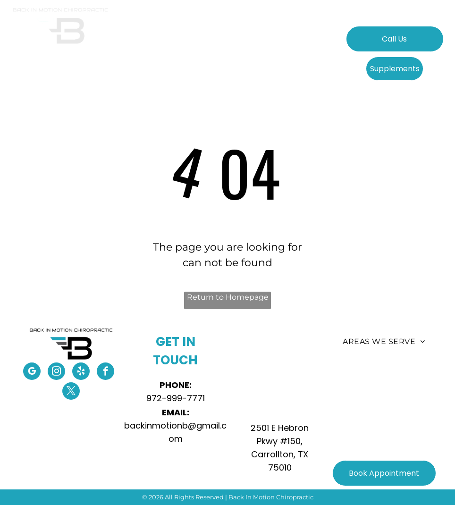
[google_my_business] (32, 372)
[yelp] (81, 372)
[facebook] (105, 372)
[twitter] (71, 392)
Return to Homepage (228, 297)
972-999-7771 (175, 398)
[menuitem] (155, 44)
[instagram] (56, 372)
